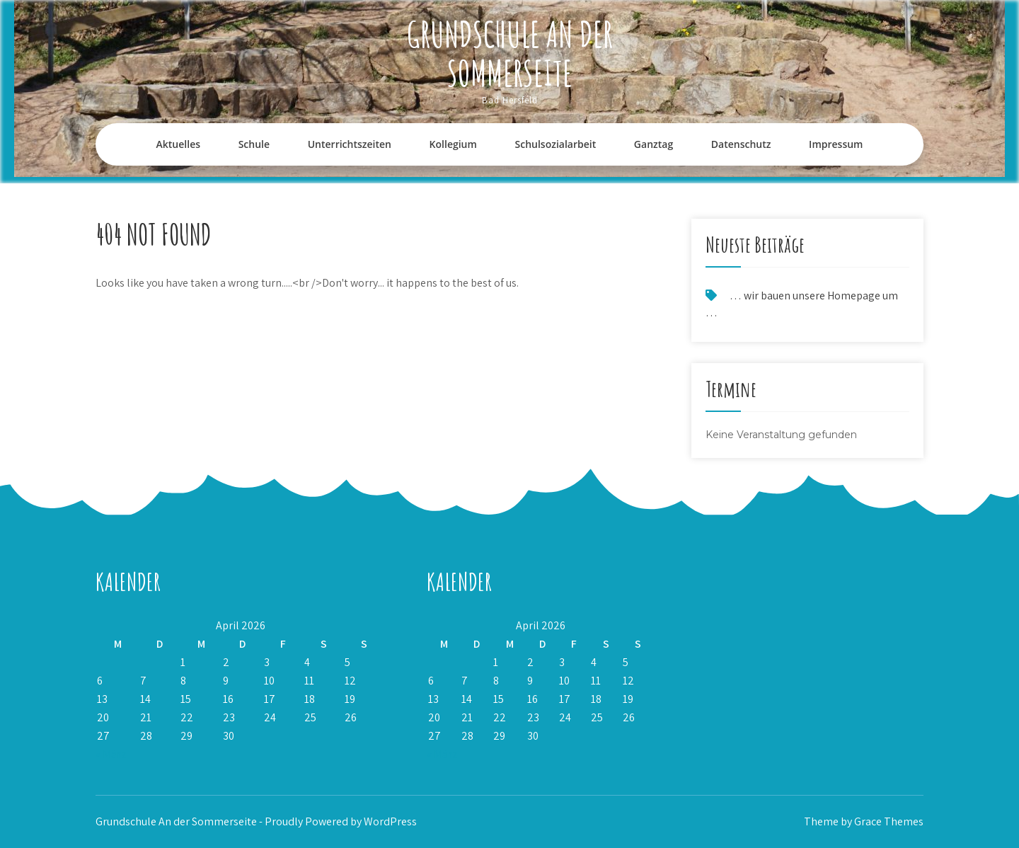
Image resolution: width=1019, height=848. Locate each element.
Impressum (836, 144)
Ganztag (653, 144)
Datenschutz (741, 144)
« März (111, 754)
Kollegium (453, 144)
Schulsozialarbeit (556, 144)
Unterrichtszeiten (349, 144)
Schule (254, 144)
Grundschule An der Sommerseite (510, 53)
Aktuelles (178, 144)
